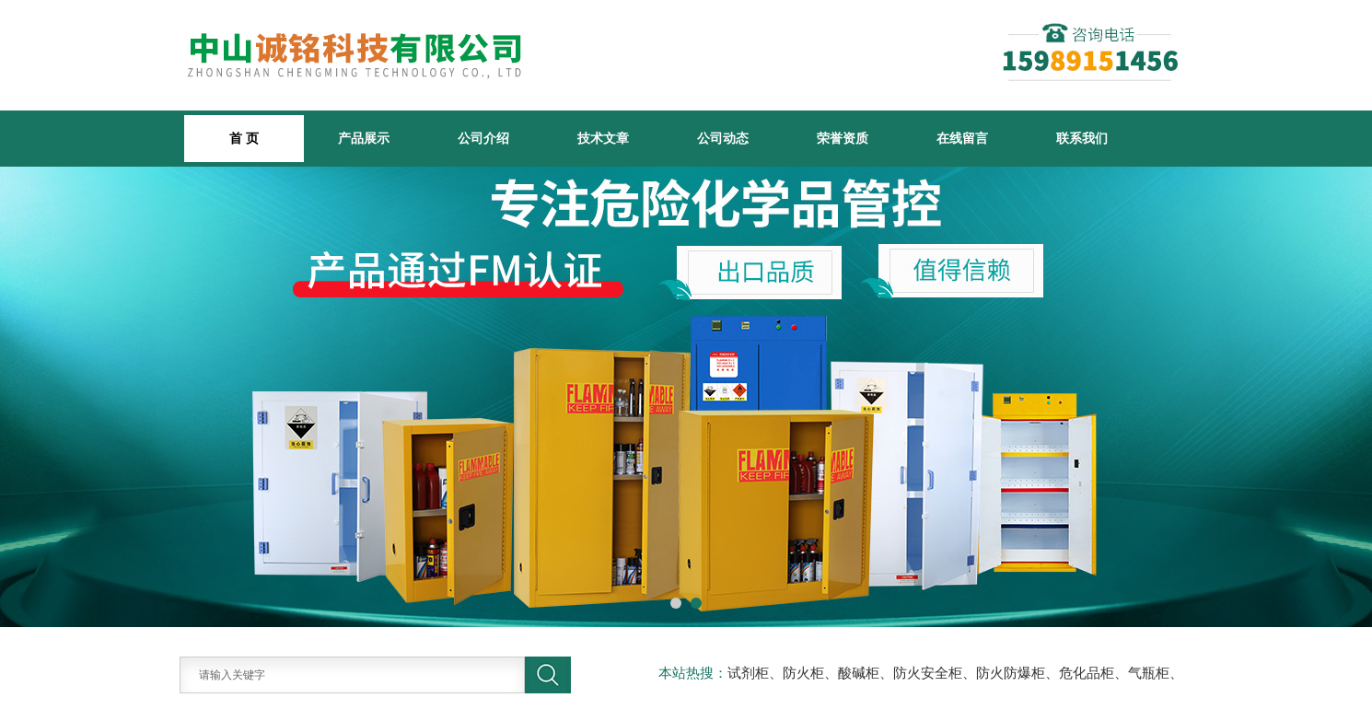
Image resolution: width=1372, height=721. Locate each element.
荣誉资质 (842, 138)
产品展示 (364, 138)
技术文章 (603, 138)
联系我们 (1082, 138)
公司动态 (723, 138)
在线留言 (962, 138)
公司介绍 (483, 138)
